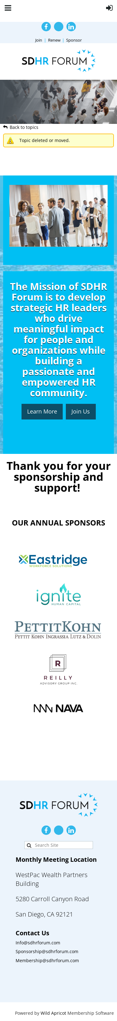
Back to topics (24, 127)
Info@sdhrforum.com (38, 943)
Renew (54, 40)
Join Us (80, 411)
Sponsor (74, 40)
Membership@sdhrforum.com (47, 960)
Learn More (42, 411)
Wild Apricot (53, 1013)
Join (38, 40)
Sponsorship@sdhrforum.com (47, 951)
